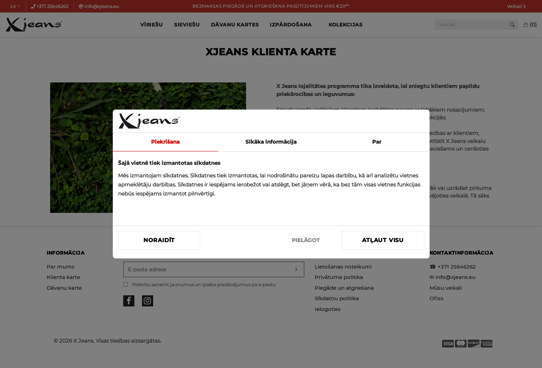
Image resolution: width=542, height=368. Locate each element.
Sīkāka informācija (271, 141)
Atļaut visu (383, 240)
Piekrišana (165, 141)
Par (376, 141)
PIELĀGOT (306, 240)
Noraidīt (159, 240)
